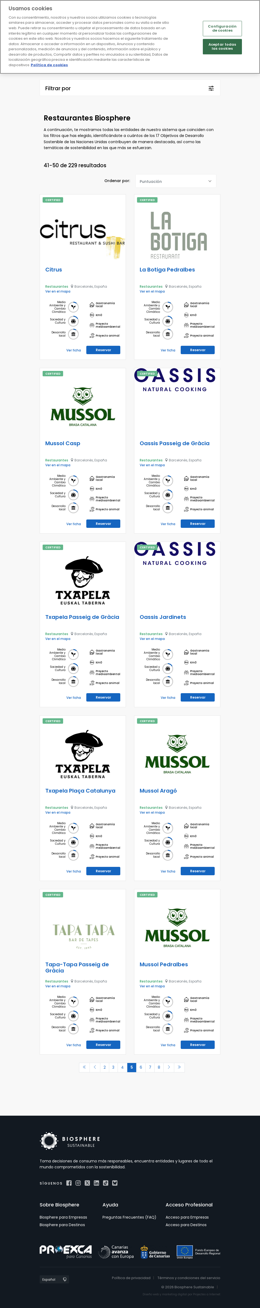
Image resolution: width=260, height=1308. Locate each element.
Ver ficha (73, 350)
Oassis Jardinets (163, 617)
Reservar (103, 350)
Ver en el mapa (57, 291)
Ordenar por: (117, 180)
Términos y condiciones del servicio (189, 1277)
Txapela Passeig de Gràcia (82, 617)
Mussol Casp (62, 443)
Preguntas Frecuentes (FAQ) (129, 1217)
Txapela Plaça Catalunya (80, 790)
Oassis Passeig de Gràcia (175, 443)
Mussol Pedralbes (164, 964)
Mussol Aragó (158, 790)
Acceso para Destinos (186, 1224)
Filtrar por (58, 88)
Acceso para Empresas (187, 1217)
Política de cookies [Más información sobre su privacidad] (49, 65)
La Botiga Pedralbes (167, 269)
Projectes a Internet (206, 1294)
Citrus (53, 269)
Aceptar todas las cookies (222, 46)
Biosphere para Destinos (62, 1224)
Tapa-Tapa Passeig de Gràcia (77, 967)
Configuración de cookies (222, 28)
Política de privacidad (131, 1277)
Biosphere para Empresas (63, 1217)
